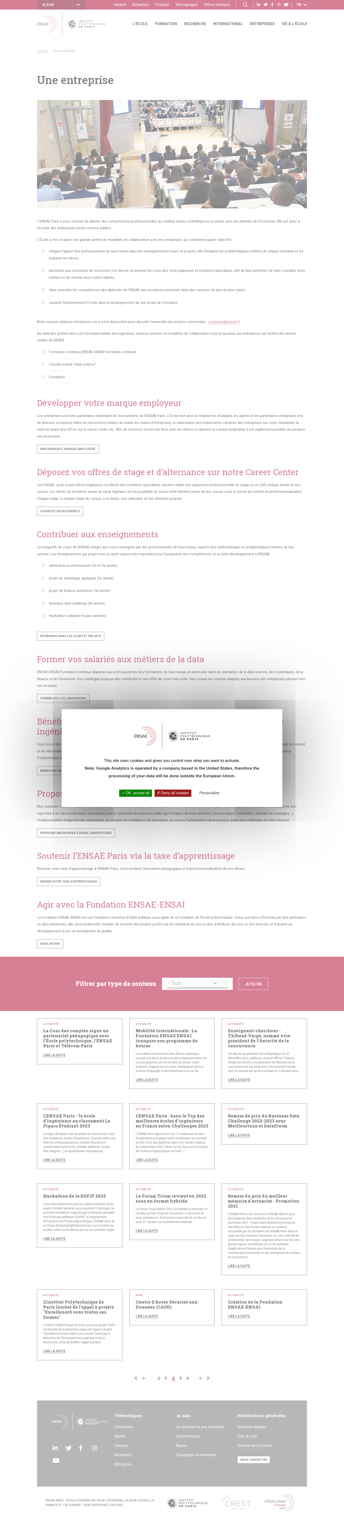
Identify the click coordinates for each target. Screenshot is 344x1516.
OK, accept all (136, 793)
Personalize (209, 793)
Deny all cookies (173, 793)
